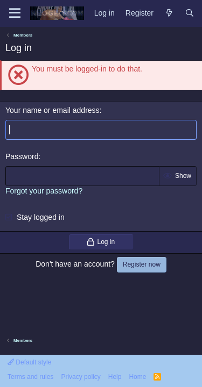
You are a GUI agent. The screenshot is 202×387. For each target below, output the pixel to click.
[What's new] (169, 13)
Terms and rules (30, 377)
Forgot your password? (43, 191)
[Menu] (14, 13)
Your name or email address (52, 110)
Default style (29, 362)
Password (21, 156)
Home (137, 377)
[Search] (189, 13)
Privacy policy (80, 377)
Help (115, 377)
